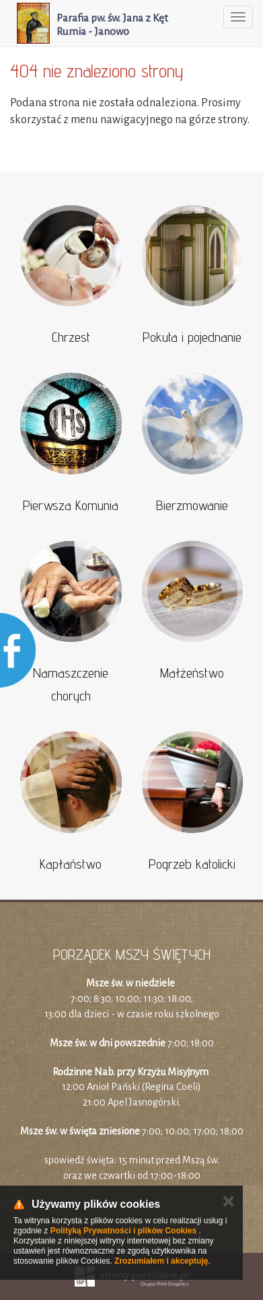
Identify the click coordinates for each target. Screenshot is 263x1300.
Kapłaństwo (71, 864)
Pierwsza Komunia (70, 505)
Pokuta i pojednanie (192, 337)
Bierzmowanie (192, 505)
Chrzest (71, 337)
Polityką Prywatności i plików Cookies (123, 1230)
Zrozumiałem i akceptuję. (162, 1261)
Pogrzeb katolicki (192, 864)
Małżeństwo (192, 673)
